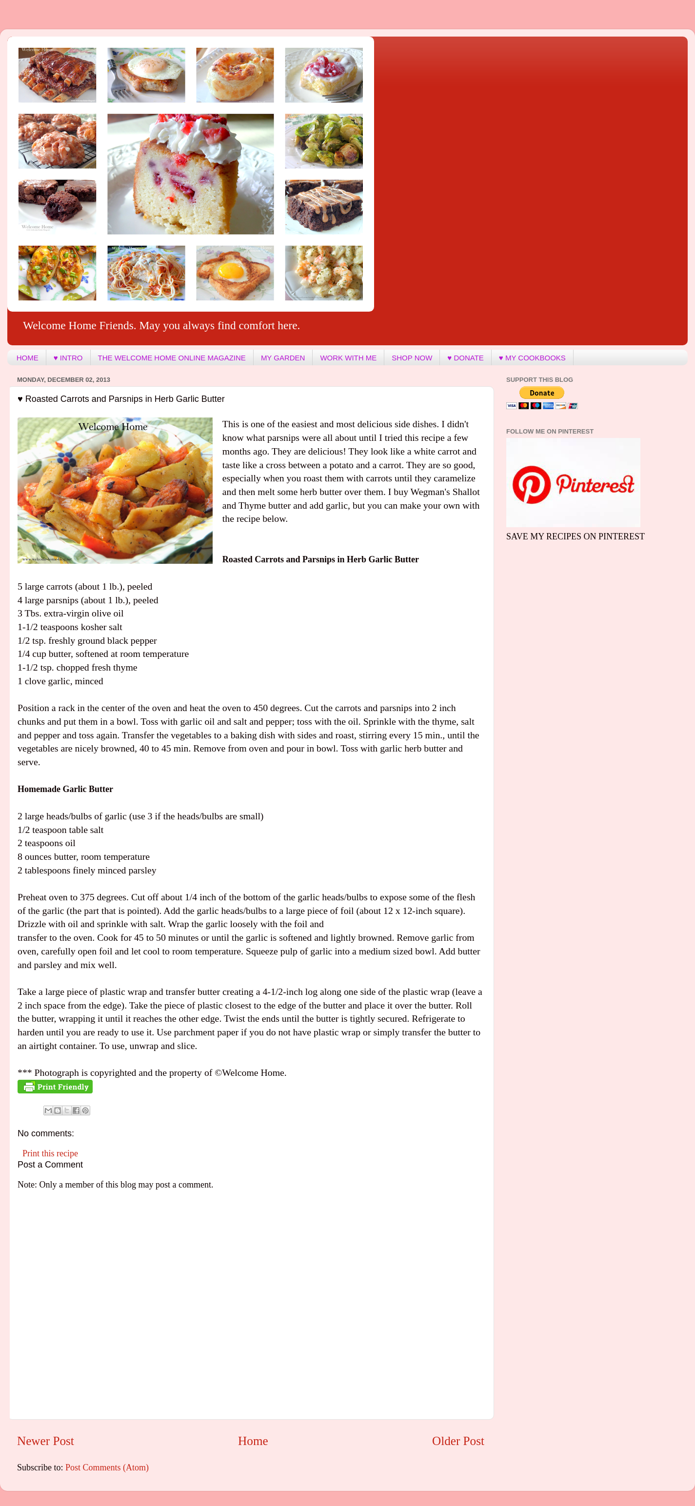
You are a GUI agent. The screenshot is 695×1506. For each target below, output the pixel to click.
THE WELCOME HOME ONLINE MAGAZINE (172, 358)
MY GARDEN (283, 358)
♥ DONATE (465, 358)
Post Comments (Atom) (107, 1467)
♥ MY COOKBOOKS (532, 358)
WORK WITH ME (348, 358)
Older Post (458, 1440)
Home (253, 1440)
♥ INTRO (68, 358)
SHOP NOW (412, 358)
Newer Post (45, 1440)
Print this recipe (50, 1153)
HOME (28, 358)
